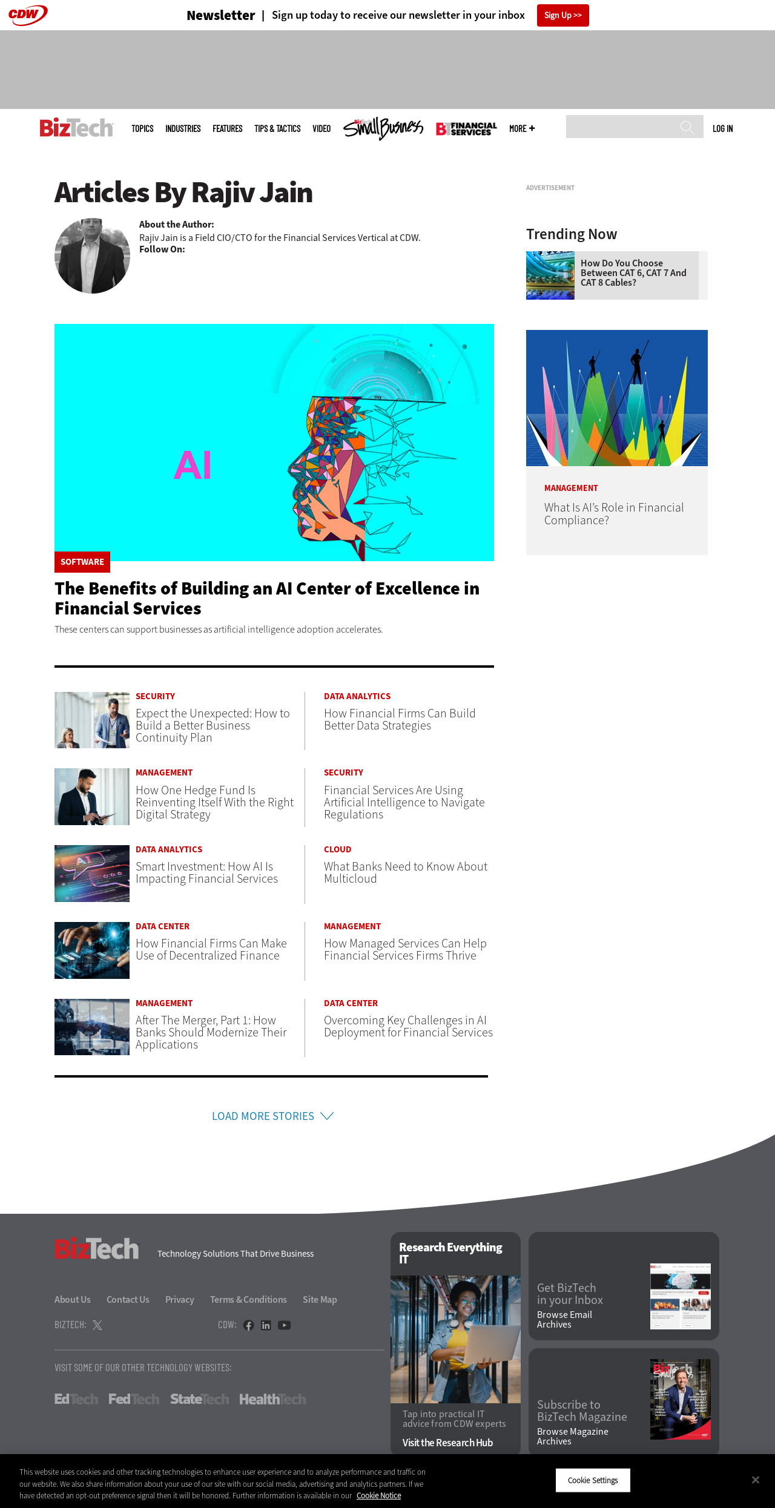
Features (227, 128)
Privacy (179, 1300)
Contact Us (128, 1300)
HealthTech (273, 1399)
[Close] (755, 1479)
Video (321, 128)
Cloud (338, 849)
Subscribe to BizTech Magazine (582, 1412)
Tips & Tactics (277, 128)
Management (164, 772)
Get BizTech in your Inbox (570, 1295)
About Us (72, 1300)
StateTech (199, 1399)
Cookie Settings (593, 1480)
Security (155, 696)
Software (82, 562)
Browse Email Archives (564, 1321)
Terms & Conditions (249, 1300)
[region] (387, 1481)
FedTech (134, 1399)
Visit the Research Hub (448, 1444)
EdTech (76, 1399)
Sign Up (558, 15)
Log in (723, 128)
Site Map (320, 1300)
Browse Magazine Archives (572, 1437)
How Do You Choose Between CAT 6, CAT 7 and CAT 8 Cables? (634, 424)
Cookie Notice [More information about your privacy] (379, 1495)
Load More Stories (263, 1116)
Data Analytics (357, 696)
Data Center (163, 926)
